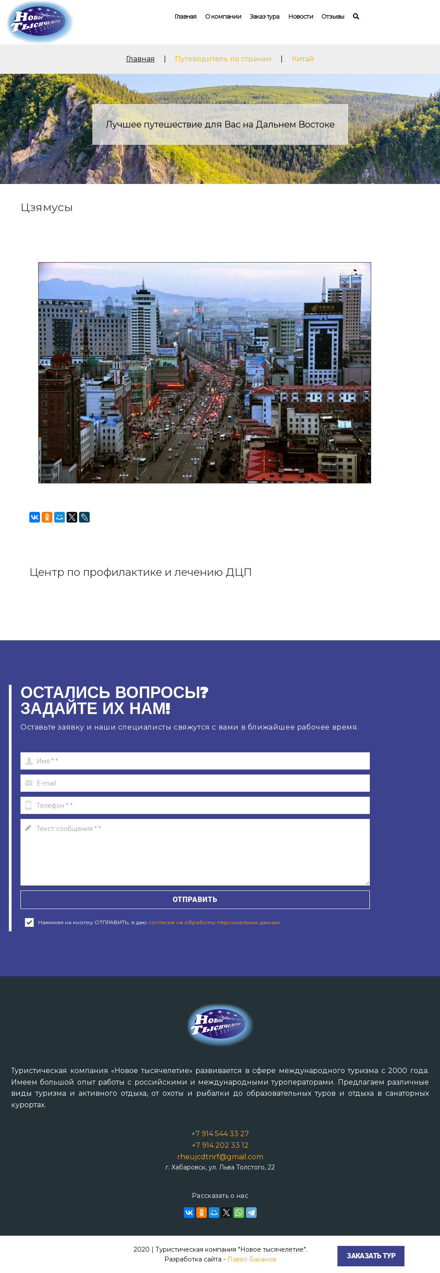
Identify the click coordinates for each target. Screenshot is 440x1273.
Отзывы (332, 16)
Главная (185, 16)
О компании (223, 16)
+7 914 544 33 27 (220, 1133)
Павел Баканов (251, 1259)
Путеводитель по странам (223, 59)
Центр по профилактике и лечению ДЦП (140, 572)
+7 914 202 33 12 (220, 1145)
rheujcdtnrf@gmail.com (220, 1157)
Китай (303, 59)
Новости (300, 16)
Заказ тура (264, 16)
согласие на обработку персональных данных (214, 922)
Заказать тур (371, 1256)
